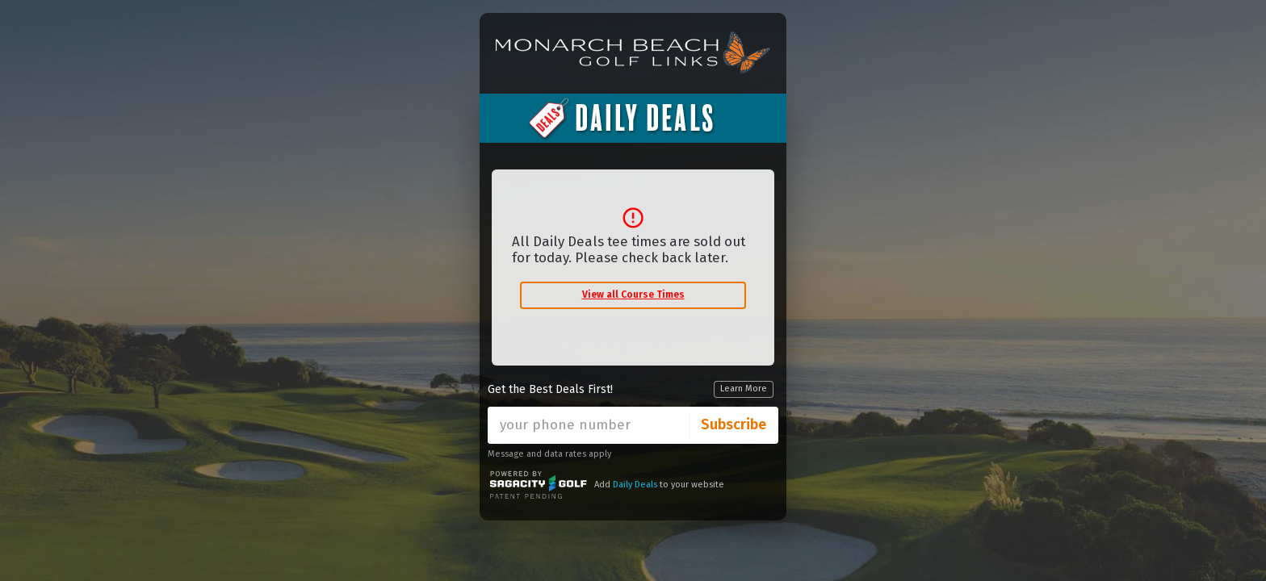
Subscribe (733, 424)
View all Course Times (633, 294)
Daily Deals (635, 484)
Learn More (743, 388)
